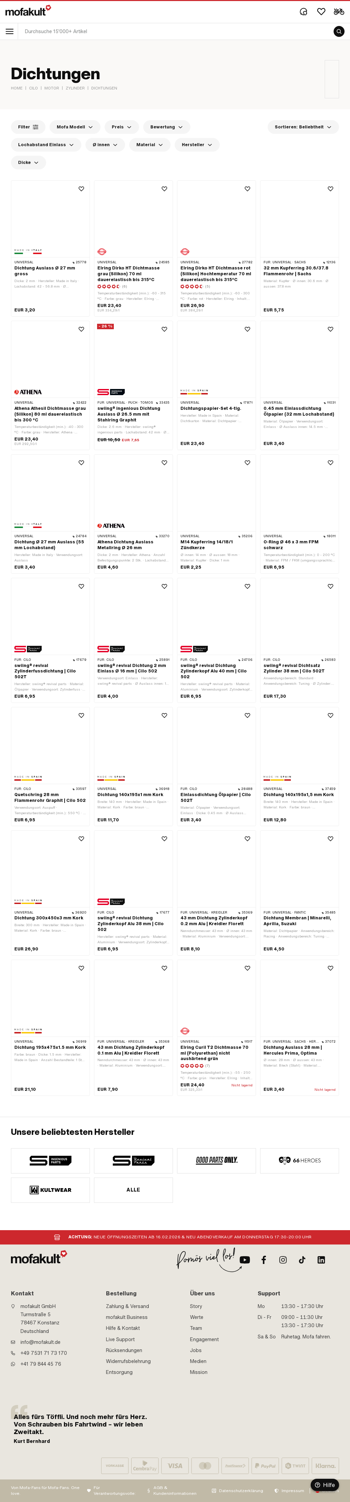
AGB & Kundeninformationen (175, 1490)
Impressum (293, 1490)
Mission (198, 1372)
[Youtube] (245, 1260)
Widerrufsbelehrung (128, 1361)
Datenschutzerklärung (241, 1490)
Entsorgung (119, 1372)
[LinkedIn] (321, 1260)
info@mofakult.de (40, 1342)
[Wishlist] (321, 11)
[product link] (50, 385)
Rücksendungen (124, 1350)
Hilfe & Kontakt (123, 1328)
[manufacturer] (50, 1160)
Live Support (120, 1339)
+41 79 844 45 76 (41, 1364)
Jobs (196, 1350)
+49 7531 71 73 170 (44, 1353)
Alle (133, 1189)
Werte (196, 1317)
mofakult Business (127, 1317)
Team (196, 1328)
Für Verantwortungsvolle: (115, 1490)
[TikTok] (302, 1260)
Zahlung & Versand (127, 1306)
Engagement (204, 1339)
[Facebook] (264, 1260)
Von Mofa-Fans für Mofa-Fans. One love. (45, 1490)
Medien (198, 1361)
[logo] (28, 10)
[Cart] (339, 11)
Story (196, 1306)
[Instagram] (283, 1260)
